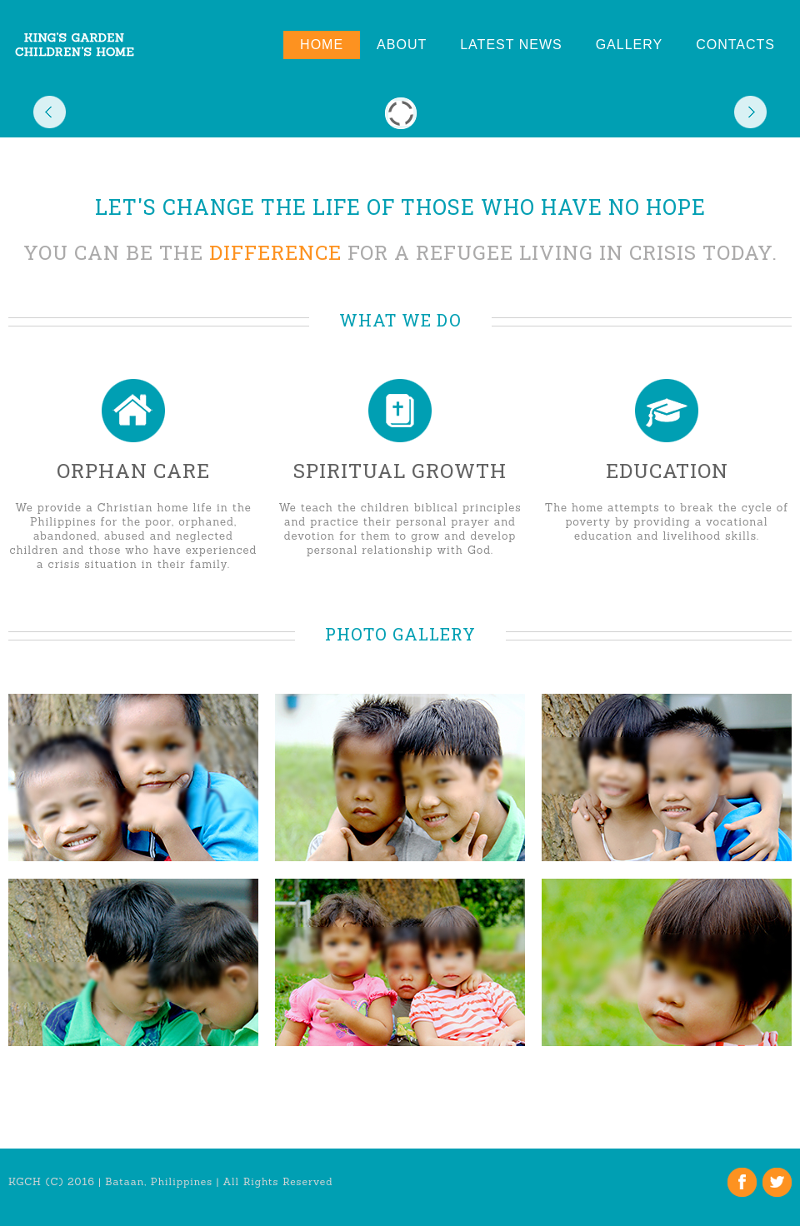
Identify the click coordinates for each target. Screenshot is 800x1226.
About (402, 44)
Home (321, 44)
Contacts (735, 44)
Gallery (629, 44)
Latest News (511, 44)
